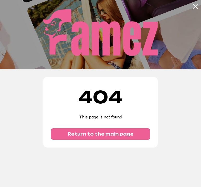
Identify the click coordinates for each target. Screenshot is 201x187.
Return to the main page (101, 134)
